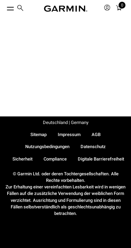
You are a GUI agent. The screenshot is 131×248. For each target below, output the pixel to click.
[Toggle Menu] (4, 7)
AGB (96, 134)
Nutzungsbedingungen (47, 146)
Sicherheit (22, 159)
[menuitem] (20, 9)
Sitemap (38, 134)
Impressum (69, 134)
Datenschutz (93, 146)
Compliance (55, 159)
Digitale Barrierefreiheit (101, 159)
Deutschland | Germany (65, 122)
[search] (20, 8)
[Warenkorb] (119, 8)
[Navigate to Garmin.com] (65, 8)
